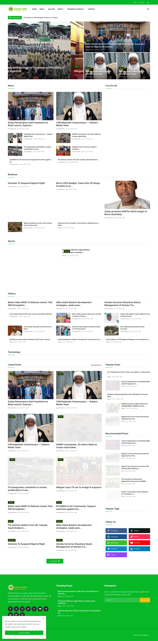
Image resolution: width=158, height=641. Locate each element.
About (61, 9)
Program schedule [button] (76, 9)
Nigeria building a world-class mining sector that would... (38, 224)
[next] (148, 17)
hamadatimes (15, 75)
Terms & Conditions (141, 635)
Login (135, 2)
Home (34, 9)
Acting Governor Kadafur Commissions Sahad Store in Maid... (78, 224)
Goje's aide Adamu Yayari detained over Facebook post (135, 315)
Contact (91, 9)
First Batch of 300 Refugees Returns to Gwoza (40, 17)
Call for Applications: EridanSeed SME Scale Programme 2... (135, 383)
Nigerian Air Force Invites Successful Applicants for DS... (135, 418)
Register (142, 2)
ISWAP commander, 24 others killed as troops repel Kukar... (86, 135)
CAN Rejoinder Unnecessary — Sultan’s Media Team (98, 72)
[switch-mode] (148, 2)
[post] (45, 50)
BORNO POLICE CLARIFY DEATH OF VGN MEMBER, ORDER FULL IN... (134, 405)
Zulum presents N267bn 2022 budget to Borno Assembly (125, 213)
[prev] (145, 17)
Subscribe (145, 600)
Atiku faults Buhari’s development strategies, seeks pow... (74, 304)
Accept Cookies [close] (24, 633)
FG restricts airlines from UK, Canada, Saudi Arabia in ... (78, 160)
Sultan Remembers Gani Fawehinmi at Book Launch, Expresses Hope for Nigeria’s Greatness (115, 45)
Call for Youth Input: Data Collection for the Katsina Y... (134, 493)
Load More (55, 561)
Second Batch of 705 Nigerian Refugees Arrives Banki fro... (128, 339)
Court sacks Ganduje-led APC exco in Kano (38, 328)
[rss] (22, 614)
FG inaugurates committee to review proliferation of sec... (37, 148)
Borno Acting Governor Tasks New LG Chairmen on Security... (78, 592)
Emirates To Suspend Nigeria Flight (26, 183)
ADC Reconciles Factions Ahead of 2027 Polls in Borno (30, 339)
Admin (60, 228)
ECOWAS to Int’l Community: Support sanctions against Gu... (30, 161)
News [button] (42, 9)
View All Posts (96, 365)
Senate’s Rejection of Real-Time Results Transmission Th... (79, 339)
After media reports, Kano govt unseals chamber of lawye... (86, 315)
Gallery (51, 9)
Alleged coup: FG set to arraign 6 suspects (84, 148)
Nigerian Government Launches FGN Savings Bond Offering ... (135, 467)
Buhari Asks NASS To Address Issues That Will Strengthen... (30, 304)
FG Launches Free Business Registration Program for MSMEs (133, 480)
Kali (122, 386)
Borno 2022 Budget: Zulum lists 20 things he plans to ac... (78, 185)
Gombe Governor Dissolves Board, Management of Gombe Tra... (122, 304)
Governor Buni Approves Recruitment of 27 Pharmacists (86, 328)
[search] (148, 9)
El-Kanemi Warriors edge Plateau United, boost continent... (76, 251)
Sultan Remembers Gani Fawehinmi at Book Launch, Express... (28, 124)
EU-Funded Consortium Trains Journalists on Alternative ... (128, 373)
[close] (43, 618)
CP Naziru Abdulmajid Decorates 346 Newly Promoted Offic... (127, 395)
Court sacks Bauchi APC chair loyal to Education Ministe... (31, 314)
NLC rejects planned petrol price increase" (132, 328)
